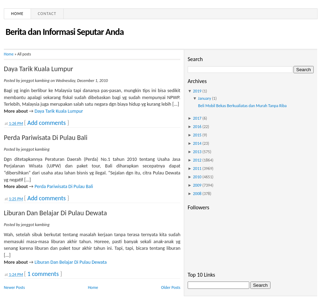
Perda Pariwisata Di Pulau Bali (45, 137)
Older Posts (170, 287)
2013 (197, 151)
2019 (197, 91)
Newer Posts (14, 287)
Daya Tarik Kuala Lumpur (38, 68)
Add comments (46, 123)
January (204, 98)
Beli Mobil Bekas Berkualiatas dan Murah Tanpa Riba (242, 105)
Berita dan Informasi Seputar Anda (65, 31)
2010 (197, 176)
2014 (197, 143)
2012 (197, 160)
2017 (197, 118)
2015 (197, 135)
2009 (197, 185)
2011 (197, 168)
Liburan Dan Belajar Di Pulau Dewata (55, 212)
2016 (197, 126)
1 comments (42, 274)
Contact (47, 13)
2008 (197, 193)
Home (17, 13)
